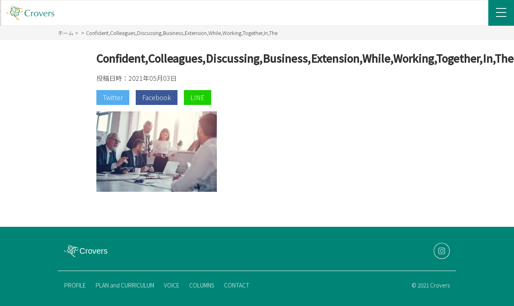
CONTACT (236, 285)
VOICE (171, 285)
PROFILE (75, 285)
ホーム (65, 33)
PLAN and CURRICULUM (125, 285)
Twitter (113, 97)
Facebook (156, 97)
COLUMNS (201, 285)
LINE (197, 97)
